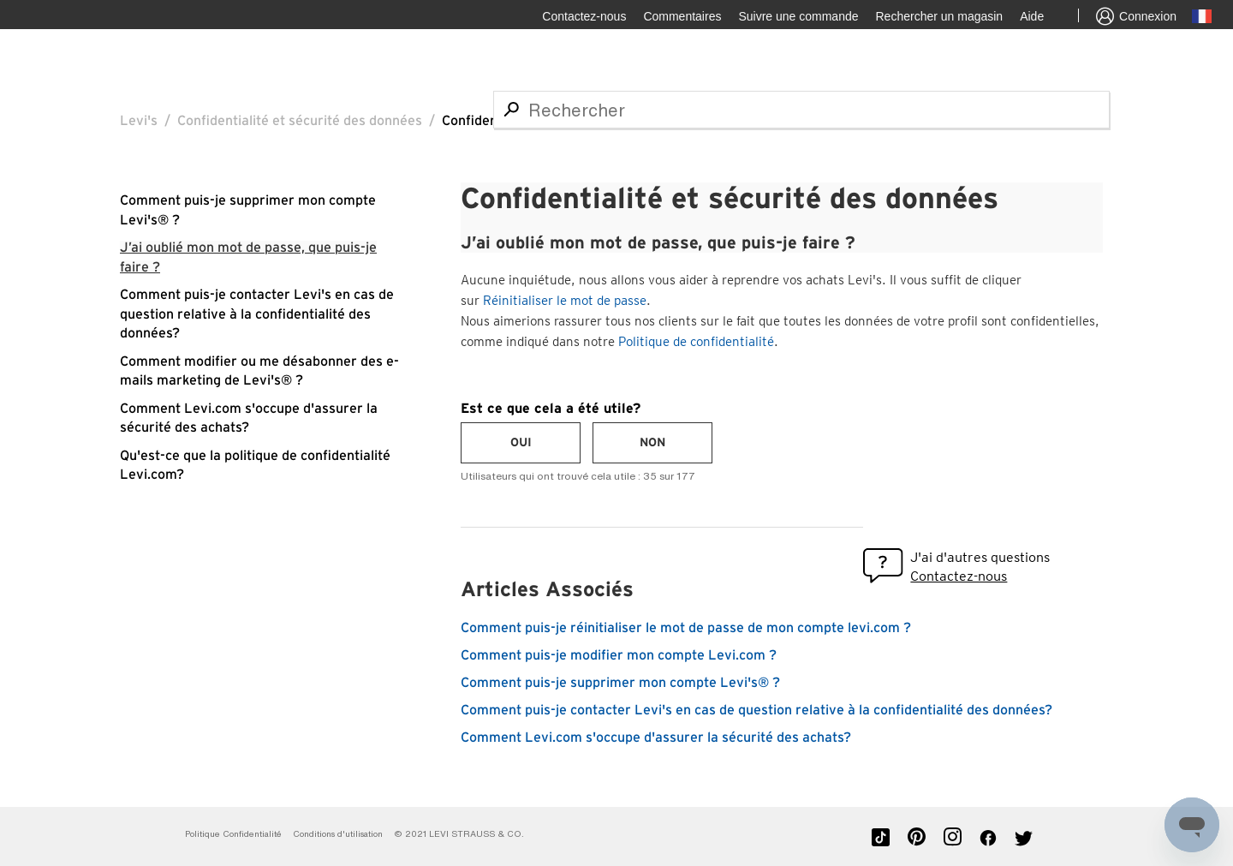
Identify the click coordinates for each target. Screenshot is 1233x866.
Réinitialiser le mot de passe (564, 300)
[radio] (521, 442)
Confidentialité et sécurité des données (299, 121)
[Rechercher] (801, 109)
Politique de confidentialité (696, 341)
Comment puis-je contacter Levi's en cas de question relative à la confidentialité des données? (257, 314)
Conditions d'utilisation (338, 833)
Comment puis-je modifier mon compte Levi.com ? (619, 655)
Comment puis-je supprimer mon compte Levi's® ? (620, 683)
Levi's (139, 121)
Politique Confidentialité (233, 833)
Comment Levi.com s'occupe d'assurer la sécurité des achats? (656, 737)
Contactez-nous (958, 576)
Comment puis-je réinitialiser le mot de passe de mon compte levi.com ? (686, 628)
